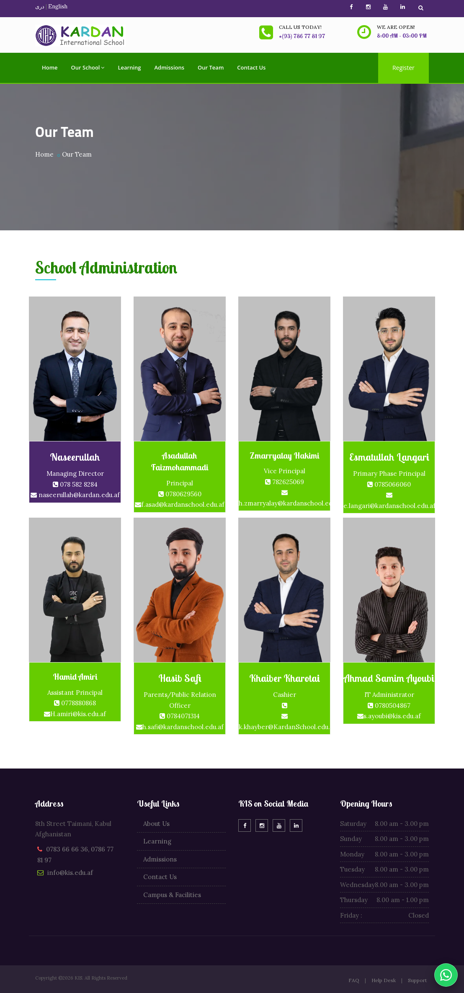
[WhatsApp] (446, 975)
